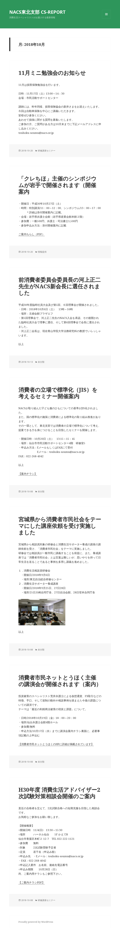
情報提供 (42, 251)
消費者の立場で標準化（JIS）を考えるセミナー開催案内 (58, 393)
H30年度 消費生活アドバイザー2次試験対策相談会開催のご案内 (59, 793)
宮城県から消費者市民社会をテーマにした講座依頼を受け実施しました (59, 526)
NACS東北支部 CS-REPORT (37, 12)
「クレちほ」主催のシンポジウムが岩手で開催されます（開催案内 (57, 185)
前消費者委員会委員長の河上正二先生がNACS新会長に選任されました (59, 286)
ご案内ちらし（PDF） (31, 234)
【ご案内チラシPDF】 (31, 882)
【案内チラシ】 (27, 473)
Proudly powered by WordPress (35, 921)
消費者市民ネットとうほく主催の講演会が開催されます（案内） (59, 681)
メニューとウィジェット (106, 18)
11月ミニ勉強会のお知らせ (52, 72)
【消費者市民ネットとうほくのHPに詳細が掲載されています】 (56, 744)
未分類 (41, 361)
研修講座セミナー (46, 150)
